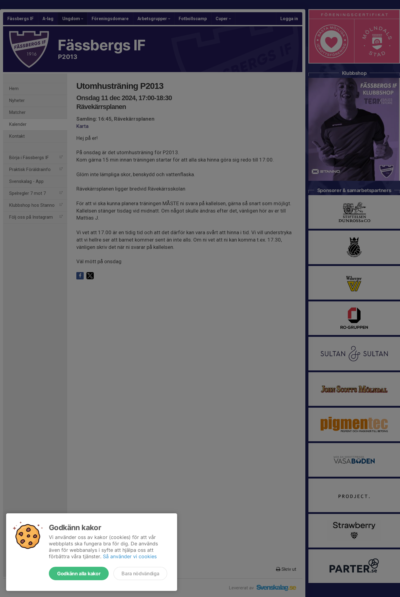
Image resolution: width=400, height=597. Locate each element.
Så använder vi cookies (130, 556)
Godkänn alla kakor (78, 573)
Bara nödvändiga (140, 573)
